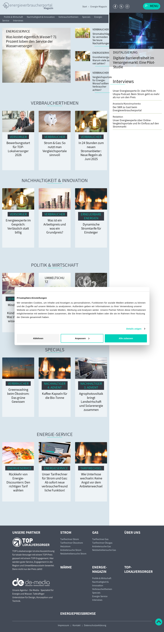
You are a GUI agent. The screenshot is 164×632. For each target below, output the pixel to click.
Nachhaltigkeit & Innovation (41, 16)
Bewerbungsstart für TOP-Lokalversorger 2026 (18, 149)
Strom (65, 532)
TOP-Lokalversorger (138, 569)
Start (84, 6)
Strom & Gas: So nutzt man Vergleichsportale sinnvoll (55, 149)
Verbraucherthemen (68, 16)
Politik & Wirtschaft (13, 16)
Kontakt (77, 625)
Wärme (66, 567)
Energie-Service (55, 434)
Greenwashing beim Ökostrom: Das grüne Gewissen (18, 395)
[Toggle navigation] (151, 6)
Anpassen (82, 338)
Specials (86, 16)
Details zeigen (133, 328)
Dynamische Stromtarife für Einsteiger (91, 228)
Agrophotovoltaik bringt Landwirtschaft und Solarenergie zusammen (91, 401)
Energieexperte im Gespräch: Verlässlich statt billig (18, 226)
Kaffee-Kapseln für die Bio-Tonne (54, 395)
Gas (95, 532)
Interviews (18, 20)
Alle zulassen (126, 338)
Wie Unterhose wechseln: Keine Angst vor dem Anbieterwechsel (91, 480)
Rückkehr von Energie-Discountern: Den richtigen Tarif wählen (18, 482)
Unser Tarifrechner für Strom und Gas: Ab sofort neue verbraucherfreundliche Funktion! (55, 482)
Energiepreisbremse (78, 613)
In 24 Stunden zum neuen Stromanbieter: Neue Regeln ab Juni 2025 (91, 151)
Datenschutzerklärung (95, 625)
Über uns (132, 532)
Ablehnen (38, 338)
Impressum (63, 625)
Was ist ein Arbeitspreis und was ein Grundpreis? (54, 226)
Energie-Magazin (98, 6)
